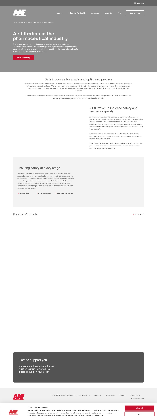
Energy (59, 13)
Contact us (135, 13)
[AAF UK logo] (20, 13)
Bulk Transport (44, 193)
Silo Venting (24, 193)
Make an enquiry (23, 58)
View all (139, 214)
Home (15, 23)
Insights (108, 13)
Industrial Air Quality (77, 13)
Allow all (139, 396)
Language (140, 3)
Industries (37, 23)
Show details (110, 412)
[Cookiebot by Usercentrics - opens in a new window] (13, 411)
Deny (139, 402)
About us (95, 13)
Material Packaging (65, 193)
